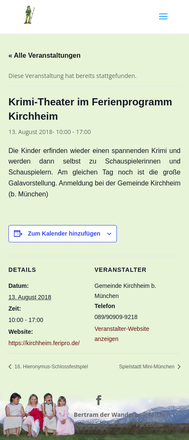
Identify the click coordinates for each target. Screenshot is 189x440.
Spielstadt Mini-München (147, 367)
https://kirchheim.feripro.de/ (44, 343)
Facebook (150, 425)
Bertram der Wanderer (107, 414)
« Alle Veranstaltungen (44, 55)
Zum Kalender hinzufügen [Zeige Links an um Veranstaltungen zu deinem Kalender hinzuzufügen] (64, 233)
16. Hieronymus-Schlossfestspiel (50, 367)
